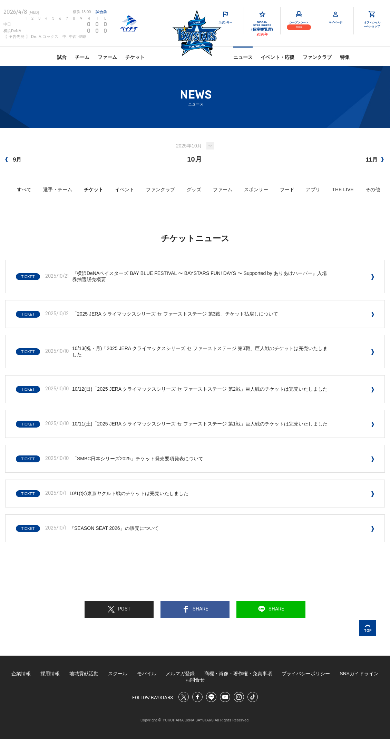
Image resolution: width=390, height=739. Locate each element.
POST (119, 609)
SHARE (195, 609)
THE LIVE (342, 189)
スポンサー (256, 189)
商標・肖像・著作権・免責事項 (238, 673)
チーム (82, 57)
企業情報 (21, 673)
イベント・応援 (277, 57)
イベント (124, 189)
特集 (345, 57)
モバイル (146, 673)
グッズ (194, 189)
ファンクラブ (317, 57)
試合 (62, 57)
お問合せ (195, 679)
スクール (117, 673)
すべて (24, 189)
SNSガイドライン (359, 673)
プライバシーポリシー (306, 673)
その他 (372, 189)
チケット (135, 57)
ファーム (107, 57)
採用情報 (50, 673)
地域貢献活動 (83, 673)
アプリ (313, 189)
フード (287, 189)
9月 (13, 160)
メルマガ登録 (180, 673)
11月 (375, 160)
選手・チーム (57, 189)
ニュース (243, 57)
